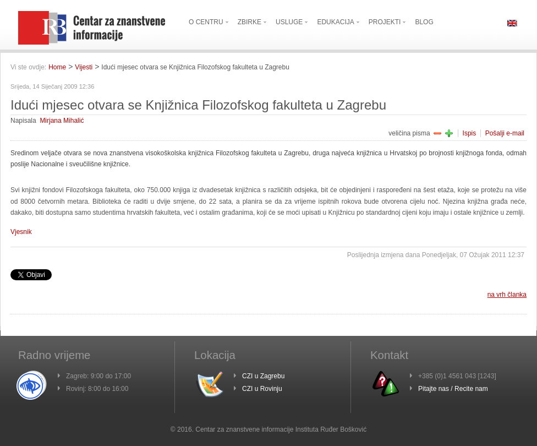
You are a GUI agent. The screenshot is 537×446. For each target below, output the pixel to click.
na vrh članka (507, 294)
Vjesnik (21, 232)
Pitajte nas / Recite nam (453, 389)
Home (57, 67)
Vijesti (83, 67)
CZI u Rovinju (262, 389)
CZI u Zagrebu (263, 376)
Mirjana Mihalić (62, 120)
